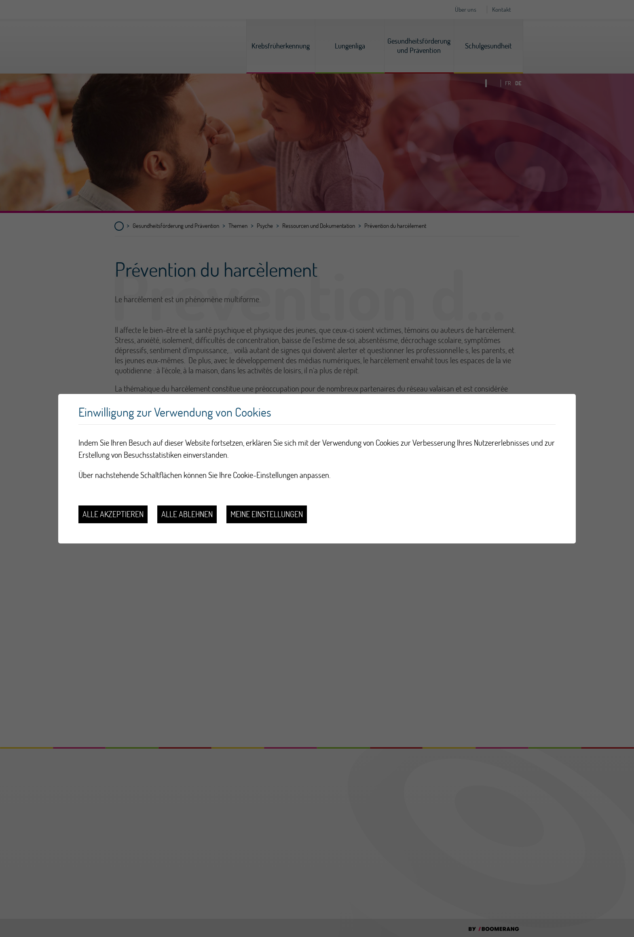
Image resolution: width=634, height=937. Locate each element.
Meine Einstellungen (266, 514)
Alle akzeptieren (113, 514)
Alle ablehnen (187, 514)
